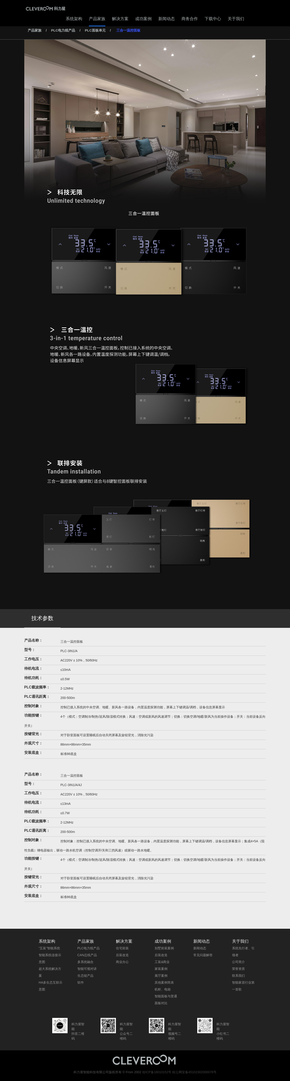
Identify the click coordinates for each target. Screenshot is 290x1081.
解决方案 (120, 18)
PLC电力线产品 (63, 30)
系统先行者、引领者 (243, 951)
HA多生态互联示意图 (50, 986)
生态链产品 (85, 975)
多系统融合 (85, 962)
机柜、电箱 (163, 989)
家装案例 (161, 969)
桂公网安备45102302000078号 (194, 1072)
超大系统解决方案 (50, 972)
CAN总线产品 (87, 955)
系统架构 (74, 18)
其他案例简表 (164, 982)
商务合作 (189, 18)
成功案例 (143, 18)
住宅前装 (122, 948)
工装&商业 (162, 962)
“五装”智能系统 (49, 948)
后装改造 (122, 955)
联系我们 (238, 975)
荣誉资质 (238, 969)
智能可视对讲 (87, 969)
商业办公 (122, 962)
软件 (80, 982)
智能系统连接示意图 (50, 958)
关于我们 (236, 18)
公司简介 (238, 962)
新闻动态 (166, 18)
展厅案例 (161, 975)
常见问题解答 (203, 955)
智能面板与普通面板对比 (166, 999)
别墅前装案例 (164, 948)
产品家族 (97, 18)
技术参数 (42, 618)
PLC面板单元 (95, 30)
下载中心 (213, 18)
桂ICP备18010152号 (157, 1072)
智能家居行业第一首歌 (243, 986)
